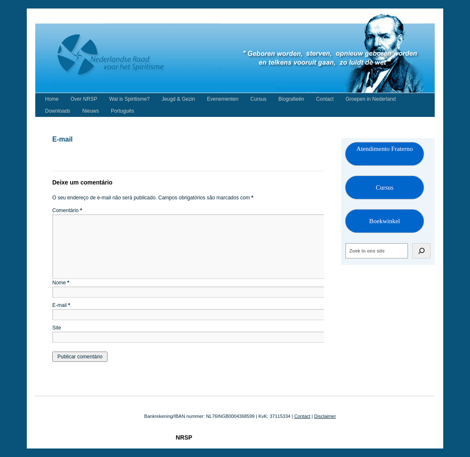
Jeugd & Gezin (178, 99)
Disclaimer (325, 416)
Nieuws (90, 111)
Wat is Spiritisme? (129, 99)
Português (122, 111)
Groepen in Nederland (370, 99)
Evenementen (222, 99)
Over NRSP (84, 99)
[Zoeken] (421, 250)
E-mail (61, 305)
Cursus (258, 99)
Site (56, 328)
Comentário (67, 210)
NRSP (184, 437)
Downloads (57, 111)
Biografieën (291, 99)
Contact (325, 99)
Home (52, 99)
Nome (60, 283)
